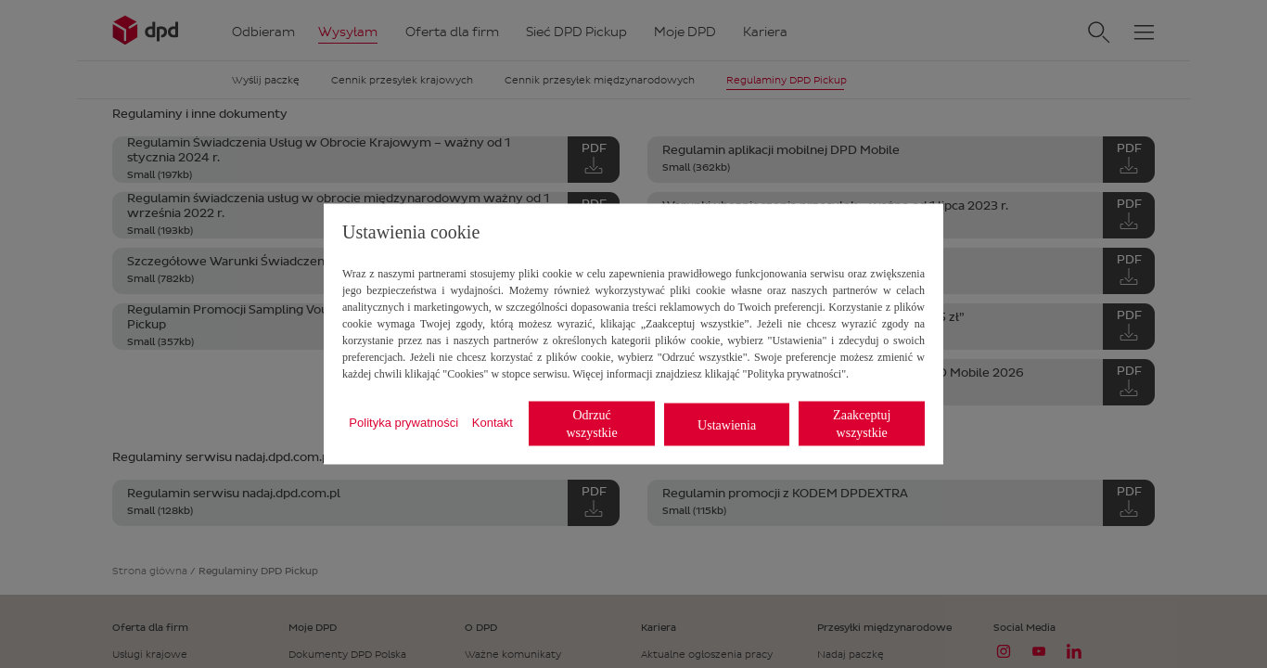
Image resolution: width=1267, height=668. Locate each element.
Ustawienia (726, 424)
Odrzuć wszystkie (591, 424)
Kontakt (492, 422)
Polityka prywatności (403, 422)
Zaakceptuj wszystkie (861, 424)
